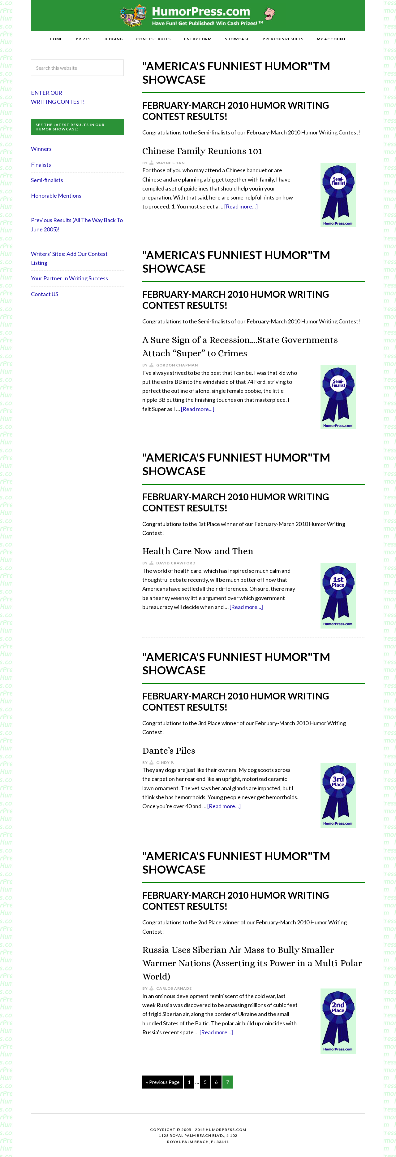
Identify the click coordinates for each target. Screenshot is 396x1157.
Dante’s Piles (173, 749)
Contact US (44, 294)
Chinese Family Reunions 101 (214, 150)
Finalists (41, 164)
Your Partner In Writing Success (69, 278)
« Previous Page (162, 1082)
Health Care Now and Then (208, 550)
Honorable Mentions (56, 195)
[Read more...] (241, 206)
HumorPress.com (198, 15)
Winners (41, 148)
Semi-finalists (47, 180)
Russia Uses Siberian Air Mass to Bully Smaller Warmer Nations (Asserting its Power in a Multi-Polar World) (253, 962)
